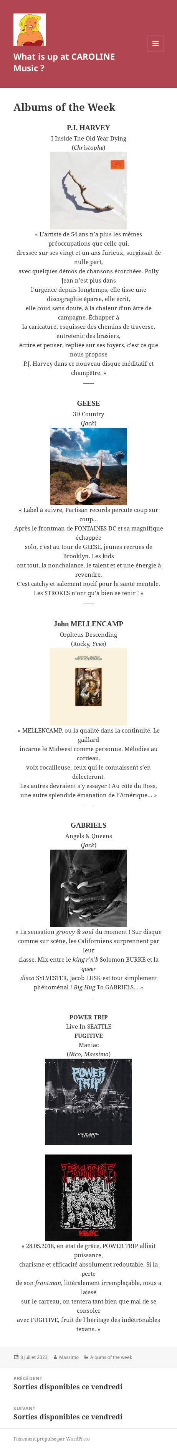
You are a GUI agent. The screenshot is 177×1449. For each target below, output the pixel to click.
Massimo (69, 1357)
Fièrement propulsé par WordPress (51, 1439)
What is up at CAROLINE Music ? (64, 62)
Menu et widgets (156, 51)
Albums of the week (111, 1357)
